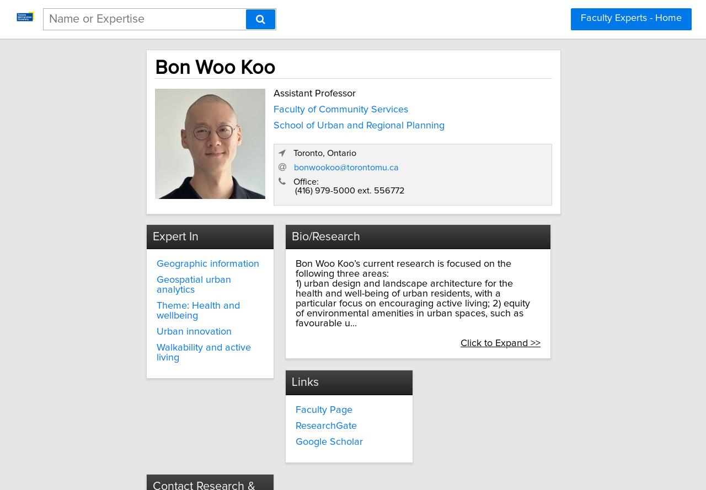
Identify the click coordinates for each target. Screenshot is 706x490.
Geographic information (167, 251)
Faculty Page (303, 376)
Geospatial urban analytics (174, 267)
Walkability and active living (176, 325)
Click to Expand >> (550, 310)
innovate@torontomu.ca (483, 388)
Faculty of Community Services (294, 106)
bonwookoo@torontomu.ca (492, 154)
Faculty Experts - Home (631, 18)
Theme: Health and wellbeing (158, 288)
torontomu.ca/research (481, 408)
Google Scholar (308, 408)
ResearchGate (305, 392)
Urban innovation (153, 309)
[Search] (260, 19)
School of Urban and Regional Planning (312, 122)
